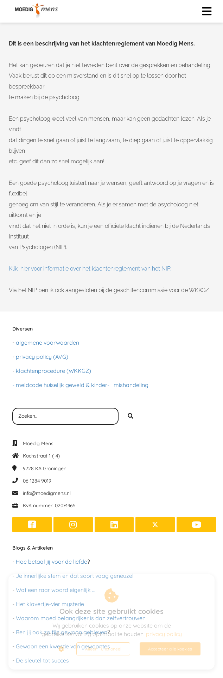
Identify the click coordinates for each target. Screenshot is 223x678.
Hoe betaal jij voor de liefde (51, 561)
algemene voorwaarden (47, 342)
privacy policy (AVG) (42, 356)
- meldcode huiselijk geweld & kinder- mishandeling (80, 384)
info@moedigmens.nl (47, 493)
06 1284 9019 (37, 481)
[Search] (130, 416)
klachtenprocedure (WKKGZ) (53, 370)
